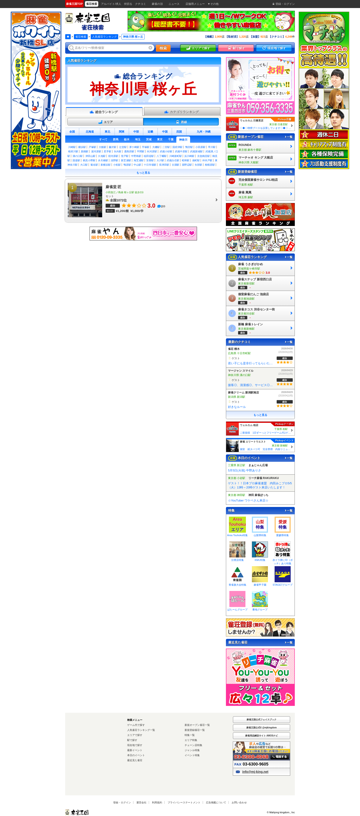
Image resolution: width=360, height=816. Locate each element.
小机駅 (117, 164)
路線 (181, 122)
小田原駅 (200, 147)
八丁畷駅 (162, 156)
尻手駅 (107, 151)
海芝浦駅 (139, 160)
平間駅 (140, 151)
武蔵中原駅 (181, 151)
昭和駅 (185, 160)
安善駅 (150, 160)
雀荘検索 (80, 36)
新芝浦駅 (126, 160)
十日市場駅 (150, 164)
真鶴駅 (84, 151)
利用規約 (157, 802)
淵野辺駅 (187, 164)
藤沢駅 (112, 147)
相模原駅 (210, 164)
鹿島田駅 (129, 151)
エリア (105, 122)
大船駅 (102, 147)
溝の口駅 (78, 156)
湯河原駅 (96, 151)
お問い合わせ (239, 802)
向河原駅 (152, 151)
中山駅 (137, 164)
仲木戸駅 (207, 160)
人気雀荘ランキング (104, 36)
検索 (163, 48)
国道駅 (76, 160)
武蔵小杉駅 (166, 151)
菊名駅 (94, 164)
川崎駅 (72, 147)
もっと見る (143, 172)
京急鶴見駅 (203, 156)
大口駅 (84, 164)
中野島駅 (136, 156)
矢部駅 (198, 164)
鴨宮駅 (189, 147)
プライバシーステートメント (184, 802)
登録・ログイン (122, 802)
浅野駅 (114, 160)
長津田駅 (164, 164)
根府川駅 (73, 151)
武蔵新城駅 (196, 151)
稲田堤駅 (149, 156)
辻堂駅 (123, 147)
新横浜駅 (106, 164)
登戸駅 (125, 156)
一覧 (288, 137)
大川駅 (160, 160)
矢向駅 (117, 151)
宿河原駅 (113, 156)
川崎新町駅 (175, 156)
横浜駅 (82, 147)
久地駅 (102, 156)
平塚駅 (145, 147)
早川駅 (212, 147)
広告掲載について (216, 802)
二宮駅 (166, 147)
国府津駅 (177, 147)
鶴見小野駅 (89, 160)
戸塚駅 (92, 147)
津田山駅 (90, 156)
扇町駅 (196, 160)
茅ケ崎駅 (134, 147)
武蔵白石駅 (173, 160)
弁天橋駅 (103, 160)
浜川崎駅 (189, 156)
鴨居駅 (127, 164)
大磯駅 (156, 147)
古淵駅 (175, 164)
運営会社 (141, 802)
